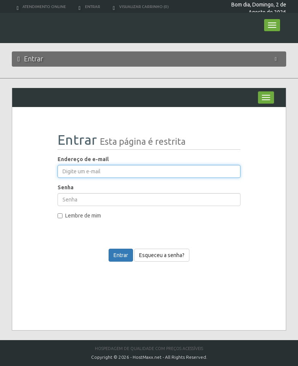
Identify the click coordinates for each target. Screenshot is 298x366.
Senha (66, 187)
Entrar (89, 7)
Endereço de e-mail (83, 159)
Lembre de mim (79, 216)
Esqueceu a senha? (161, 255)
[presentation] (154, 244)
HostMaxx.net (147, 357)
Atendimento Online (41, 7)
